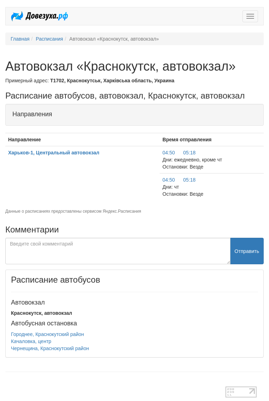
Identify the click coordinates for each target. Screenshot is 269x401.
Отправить (247, 251)
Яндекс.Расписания (122, 211)
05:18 (189, 152)
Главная (20, 39)
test (9, 383)
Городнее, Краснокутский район (47, 334)
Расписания (49, 39)
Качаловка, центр (31, 341)
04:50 (168, 152)
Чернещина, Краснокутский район (50, 348)
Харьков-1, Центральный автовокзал (53, 152)
